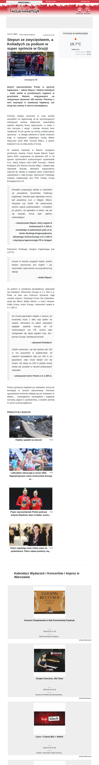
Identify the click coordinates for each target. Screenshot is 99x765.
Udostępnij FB (30, 80)
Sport (15, 34)
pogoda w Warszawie (75, 33)
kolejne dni (75, 49)
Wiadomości (51, 1)
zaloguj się (85, 1)
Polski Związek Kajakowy (27, 35)
